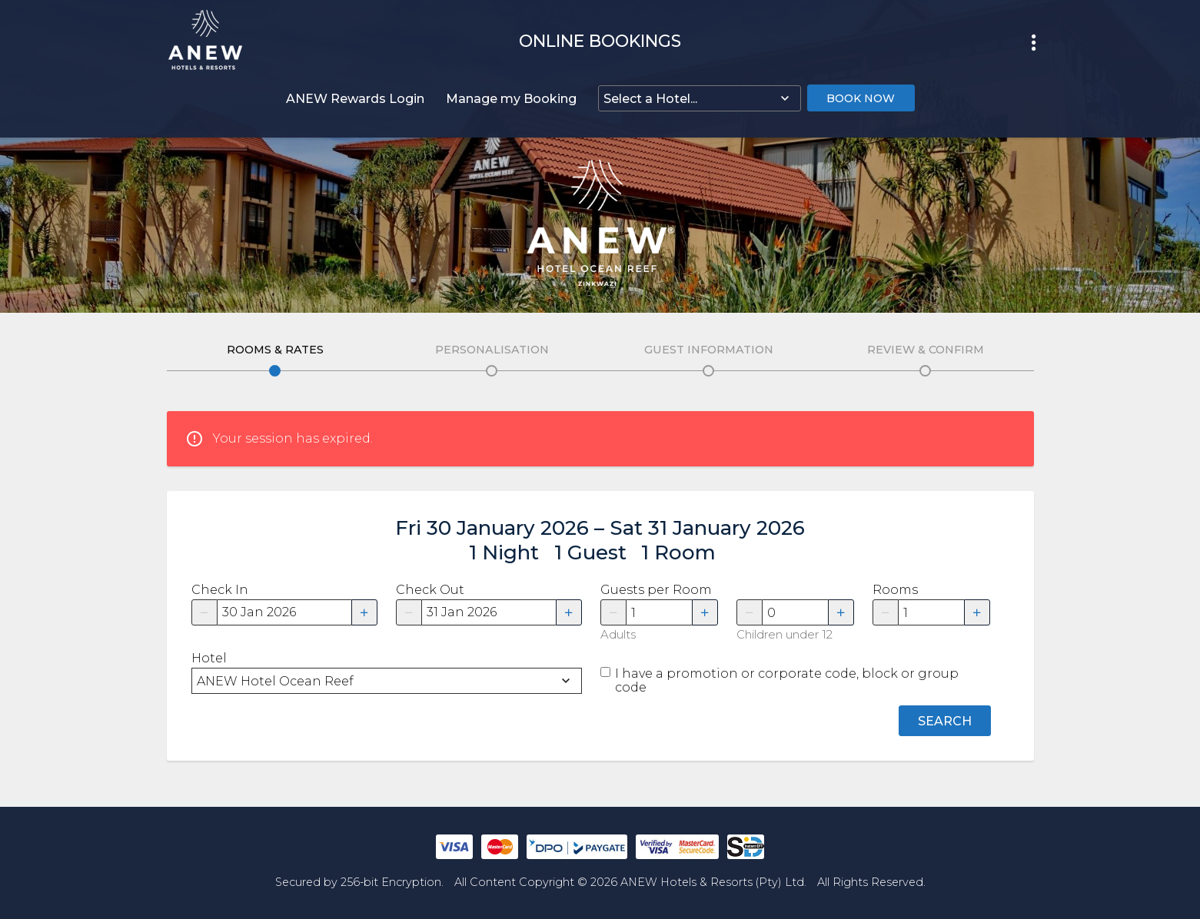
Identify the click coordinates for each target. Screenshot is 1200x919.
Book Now (860, 98)
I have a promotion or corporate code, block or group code (787, 681)
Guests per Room (656, 590)
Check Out (430, 590)
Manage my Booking (511, 98)
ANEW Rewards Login (355, 98)
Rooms (895, 590)
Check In (219, 590)
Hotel (209, 658)
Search (945, 721)
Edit (275, 371)
